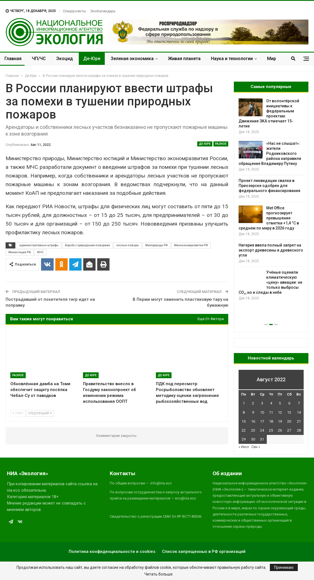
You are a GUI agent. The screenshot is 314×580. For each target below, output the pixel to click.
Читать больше (158, 574)
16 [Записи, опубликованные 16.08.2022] (253, 421)
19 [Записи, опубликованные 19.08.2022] (280, 421)
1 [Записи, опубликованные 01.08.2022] (244, 403)
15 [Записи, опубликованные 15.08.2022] (244, 421)
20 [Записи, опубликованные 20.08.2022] (289, 421)
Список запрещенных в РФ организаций (204, 551)
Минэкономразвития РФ (191, 245)
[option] (271, 199)
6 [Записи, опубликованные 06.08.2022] (289, 403)
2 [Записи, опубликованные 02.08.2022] (253, 403)
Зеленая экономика (132, 58)
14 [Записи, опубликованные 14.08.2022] (299, 412)
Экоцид (64, 58)
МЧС (40, 252)
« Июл (244, 447)
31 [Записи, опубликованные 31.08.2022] (262, 439)
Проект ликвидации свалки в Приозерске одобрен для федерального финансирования (269, 185)
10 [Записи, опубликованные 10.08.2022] (262, 412)
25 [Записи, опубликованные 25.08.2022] (271, 430)
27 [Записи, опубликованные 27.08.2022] (289, 430)
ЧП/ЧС (39, 58)
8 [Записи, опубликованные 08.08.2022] (244, 412)
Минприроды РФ (156, 245)
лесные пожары (127, 245)
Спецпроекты (74, 11)
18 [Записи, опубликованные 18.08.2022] (271, 421)
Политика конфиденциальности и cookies (112, 551)
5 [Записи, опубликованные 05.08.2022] (280, 403)
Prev (17, 413)
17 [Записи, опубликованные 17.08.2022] (262, 421)
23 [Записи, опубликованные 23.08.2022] (253, 430)
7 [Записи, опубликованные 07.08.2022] (299, 403)
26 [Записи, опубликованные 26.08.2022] (280, 430)
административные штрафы (38, 245)
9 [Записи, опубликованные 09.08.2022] (253, 412)
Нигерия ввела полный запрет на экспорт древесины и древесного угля (271, 250)
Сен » (255, 447)
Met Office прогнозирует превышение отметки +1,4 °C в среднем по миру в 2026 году (269, 218)
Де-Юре (91, 58)
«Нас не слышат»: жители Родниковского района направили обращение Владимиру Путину (270, 153)
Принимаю (284, 567)
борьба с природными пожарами (87, 245)
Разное (221, 143)
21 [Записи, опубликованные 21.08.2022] (299, 421)
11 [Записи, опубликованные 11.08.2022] (271, 412)
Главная (13, 58)
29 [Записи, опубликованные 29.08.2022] (244, 439)
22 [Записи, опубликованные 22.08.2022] (244, 430)
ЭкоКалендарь (103, 11)
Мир (271, 58)
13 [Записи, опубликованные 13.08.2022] (289, 412)
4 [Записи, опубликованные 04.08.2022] (271, 403)
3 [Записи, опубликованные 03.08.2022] (262, 403)
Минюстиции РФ (19, 252)
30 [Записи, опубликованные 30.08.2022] (253, 439)
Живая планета (184, 58)
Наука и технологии (232, 58)
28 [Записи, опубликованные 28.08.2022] (299, 430)
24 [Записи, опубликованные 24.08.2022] (262, 430)
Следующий (40, 413)
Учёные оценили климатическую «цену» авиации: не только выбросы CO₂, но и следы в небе (270, 282)
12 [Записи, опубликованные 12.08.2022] (280, 412)
